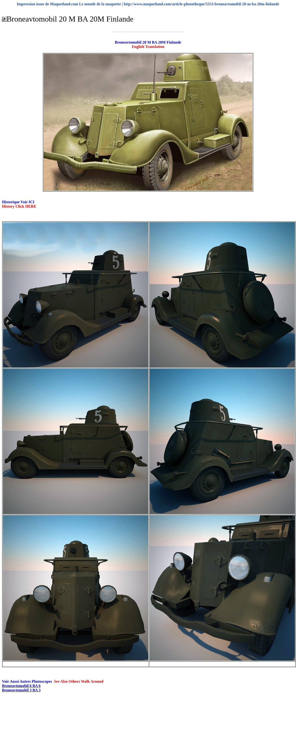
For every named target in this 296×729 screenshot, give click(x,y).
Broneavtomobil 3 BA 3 (21, 690)
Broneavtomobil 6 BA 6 (21, 686)
